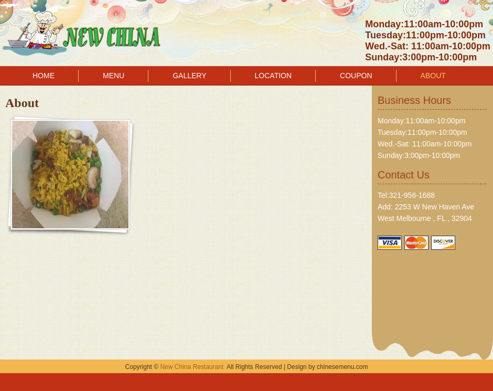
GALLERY (189, 75)
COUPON (356, 75)
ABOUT (433, 75)
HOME (44, 75)
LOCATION (273, 75)
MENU (113, 75)
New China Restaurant (191, 367)
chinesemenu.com (342, 367)
